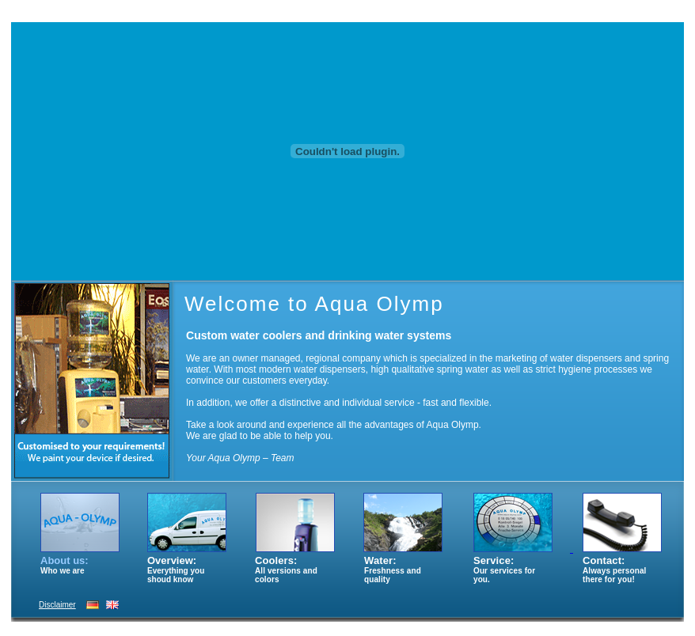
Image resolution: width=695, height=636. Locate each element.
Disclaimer (57, 604)
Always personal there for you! (614, 575)
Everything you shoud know (175, 575)
